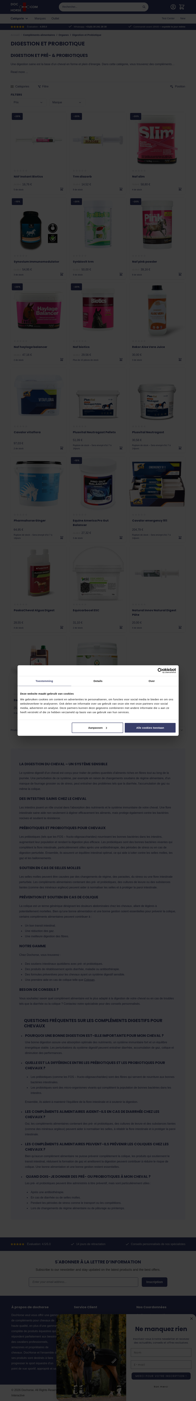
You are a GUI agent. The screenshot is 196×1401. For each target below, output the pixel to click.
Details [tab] (98, 680)
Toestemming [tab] (44, 680)
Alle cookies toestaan (150, 727)
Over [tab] (152, 680)
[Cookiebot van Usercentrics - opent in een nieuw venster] (160, 670)
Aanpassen (97, 727)
